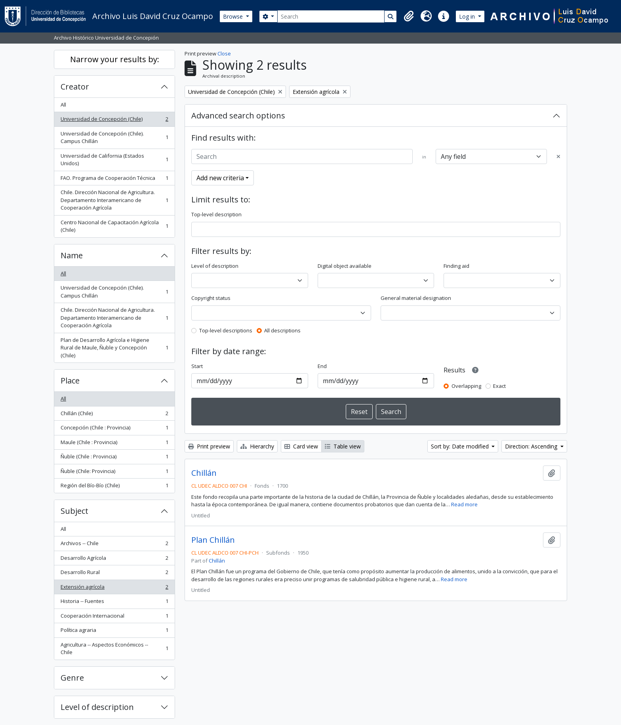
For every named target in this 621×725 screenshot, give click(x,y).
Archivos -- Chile (114, 545)
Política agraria (114, 631)
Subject (74, 511)
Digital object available (344, 265)
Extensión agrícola (114, 588)
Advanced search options (238, 115)
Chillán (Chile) (114, 415)
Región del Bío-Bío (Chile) (114, 487)
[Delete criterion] (558, 157)
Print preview (209, 446)
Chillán (204, 473)
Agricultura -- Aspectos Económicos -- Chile (114, 648)
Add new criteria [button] (220, 178)
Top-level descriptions (225, 330)
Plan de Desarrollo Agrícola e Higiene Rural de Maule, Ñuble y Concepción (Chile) (114, 347)
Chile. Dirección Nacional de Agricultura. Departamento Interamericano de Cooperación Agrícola (114, 200)
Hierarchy (257, 446)
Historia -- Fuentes (114, 602)
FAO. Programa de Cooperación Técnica (114, 179)
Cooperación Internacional (114, 617)
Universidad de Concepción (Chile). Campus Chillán (114, 137)
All (63, 104)
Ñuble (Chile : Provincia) (114, 458)
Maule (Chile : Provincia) (114, 444)
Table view (343, 446)
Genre (72, 677)
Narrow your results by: (114, 59)
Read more (464, 504)
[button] (408, 16)
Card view (301, 446)
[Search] (331, 16)
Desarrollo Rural (114, 574)
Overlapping (466, 385)
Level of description (97, 707)
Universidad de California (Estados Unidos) (114, 159)
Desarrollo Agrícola (114, 559)
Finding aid (456, 265)
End (322, 366)
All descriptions (282, 330)
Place (70, 380)
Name (72, 255)
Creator (75, 86)
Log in (467, 16)
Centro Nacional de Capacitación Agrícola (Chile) (114, 226)
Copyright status (210, 297)
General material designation (416, 297)
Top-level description (216, 214)
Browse (233, 16)
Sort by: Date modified (460, 446)
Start (197, 366)
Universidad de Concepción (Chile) (114, 120)
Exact (499, 385)
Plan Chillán (213, 540)
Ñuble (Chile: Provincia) (114, 472)
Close (224, 53)
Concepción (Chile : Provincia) (114, 429)
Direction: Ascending (532, 446)
